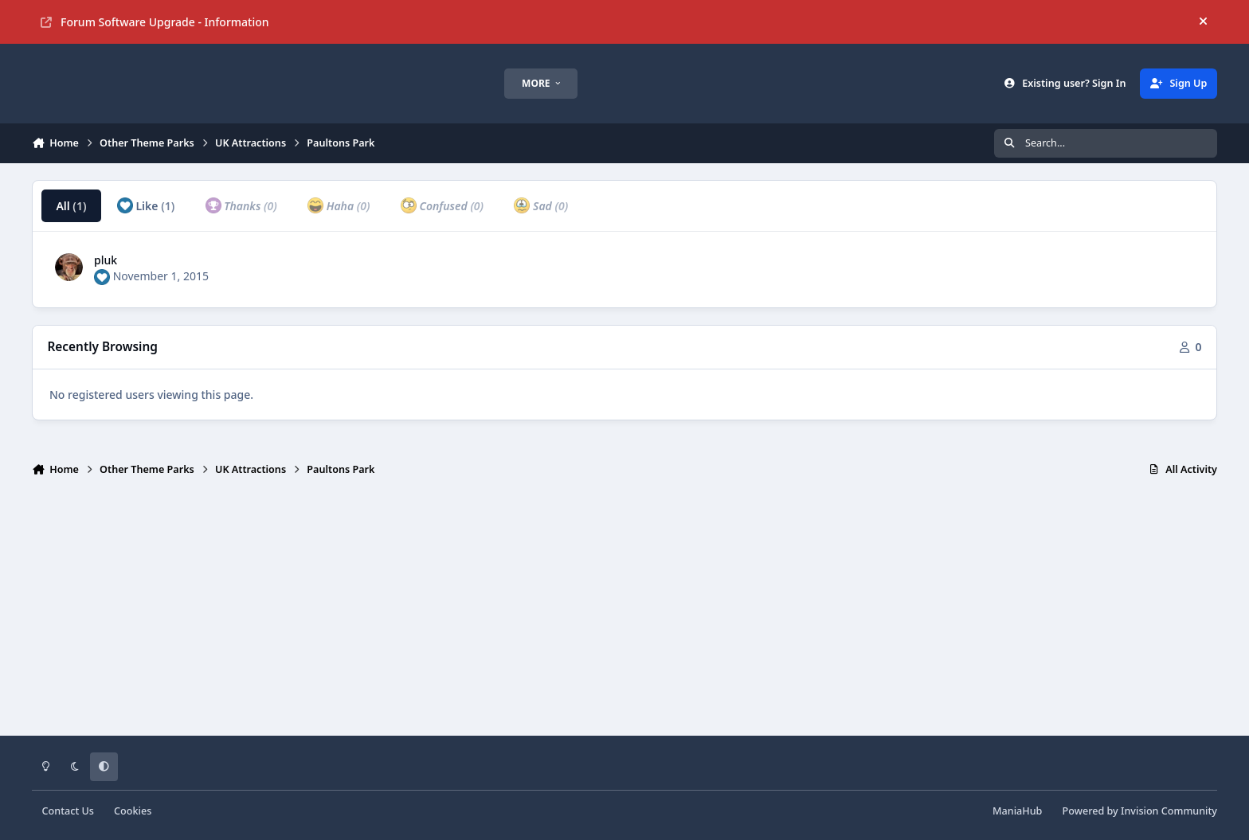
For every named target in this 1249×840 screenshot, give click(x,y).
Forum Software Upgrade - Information (155, 21)
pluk (105, 260)
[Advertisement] (624, 613)
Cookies (132, 811)
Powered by (1140, 811)
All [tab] (71, 205)
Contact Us (68, 811)
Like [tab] (145, 205)
